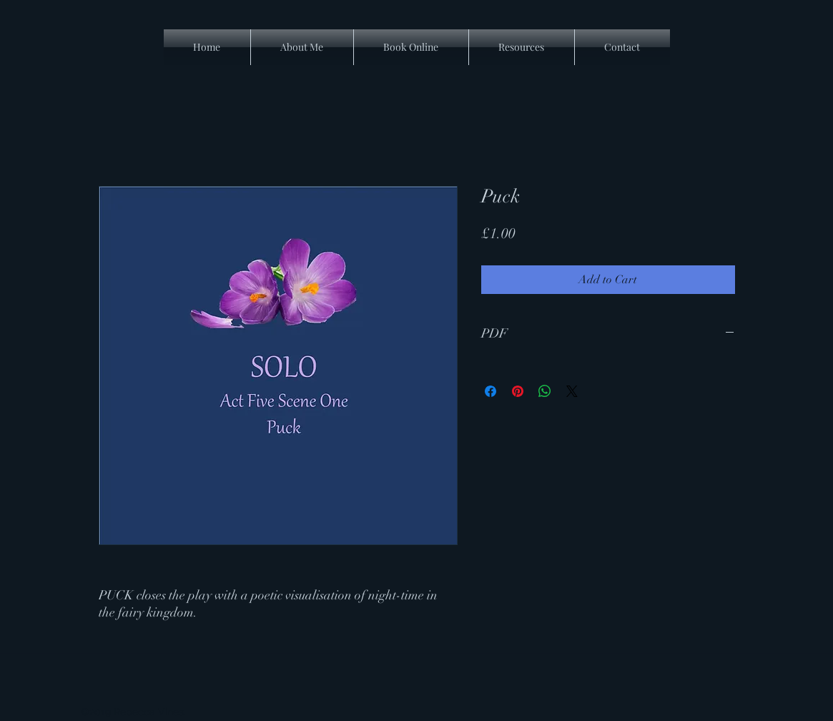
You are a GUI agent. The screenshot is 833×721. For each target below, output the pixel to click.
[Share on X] (572, 391)
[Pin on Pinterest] (517, 391)
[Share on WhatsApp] (544, 391)
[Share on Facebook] (490, 391)
